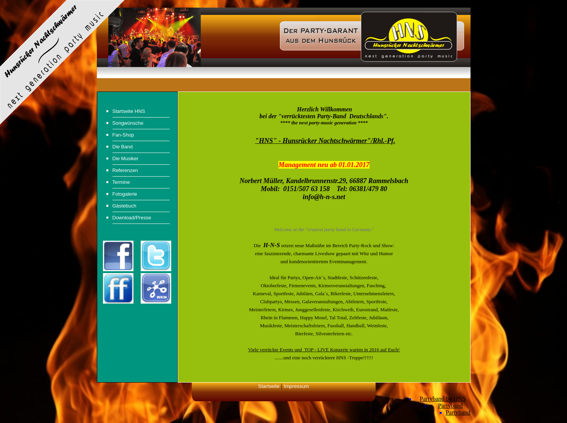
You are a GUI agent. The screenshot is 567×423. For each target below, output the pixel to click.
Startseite (268, 386)
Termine (121, 182)
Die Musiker (125, 158)
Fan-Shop (123, 135)
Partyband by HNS (443, 399)
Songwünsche (128, 123)
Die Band (122, 147)
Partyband (450, 405)
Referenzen (125, 170)
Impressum (296, 386)
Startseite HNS (128, 111)
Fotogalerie (124, 194)
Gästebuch (124, 206)
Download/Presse (131, 217)
